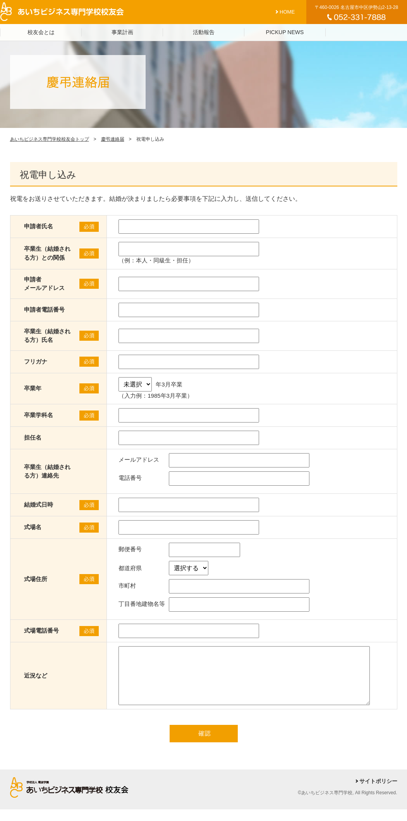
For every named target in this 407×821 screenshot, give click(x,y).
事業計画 (122, 32)
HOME (287, 12)
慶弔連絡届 (112, 139)
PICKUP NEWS (285, 32)
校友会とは (41, 32)
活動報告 (204, 32)
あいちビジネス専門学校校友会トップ (49, 139)
